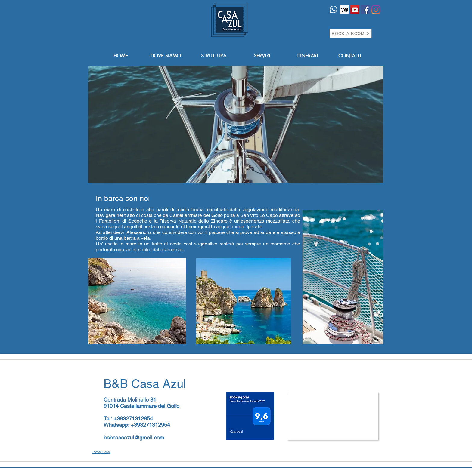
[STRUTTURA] (214, 56)
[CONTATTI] (349, 56)
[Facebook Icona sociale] (365, 9)
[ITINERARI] (307, 56)
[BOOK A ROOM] (351, 33)
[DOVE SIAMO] (165, 56)
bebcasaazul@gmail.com (134, 437)
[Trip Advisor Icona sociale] (344, 9)
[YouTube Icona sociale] (354, 9)
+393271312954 (133, 418)
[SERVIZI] (262, 56)
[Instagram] (375, 9)
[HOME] (121, 56)
